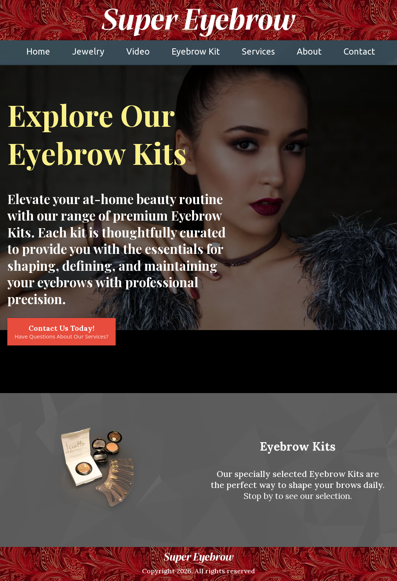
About (309, 51)
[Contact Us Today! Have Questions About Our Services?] (61, 331)
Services (258, 51)
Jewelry (88, 51)
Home (38, 51)
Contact (359, 51)
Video (138, 51)
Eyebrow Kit (196, 51)
